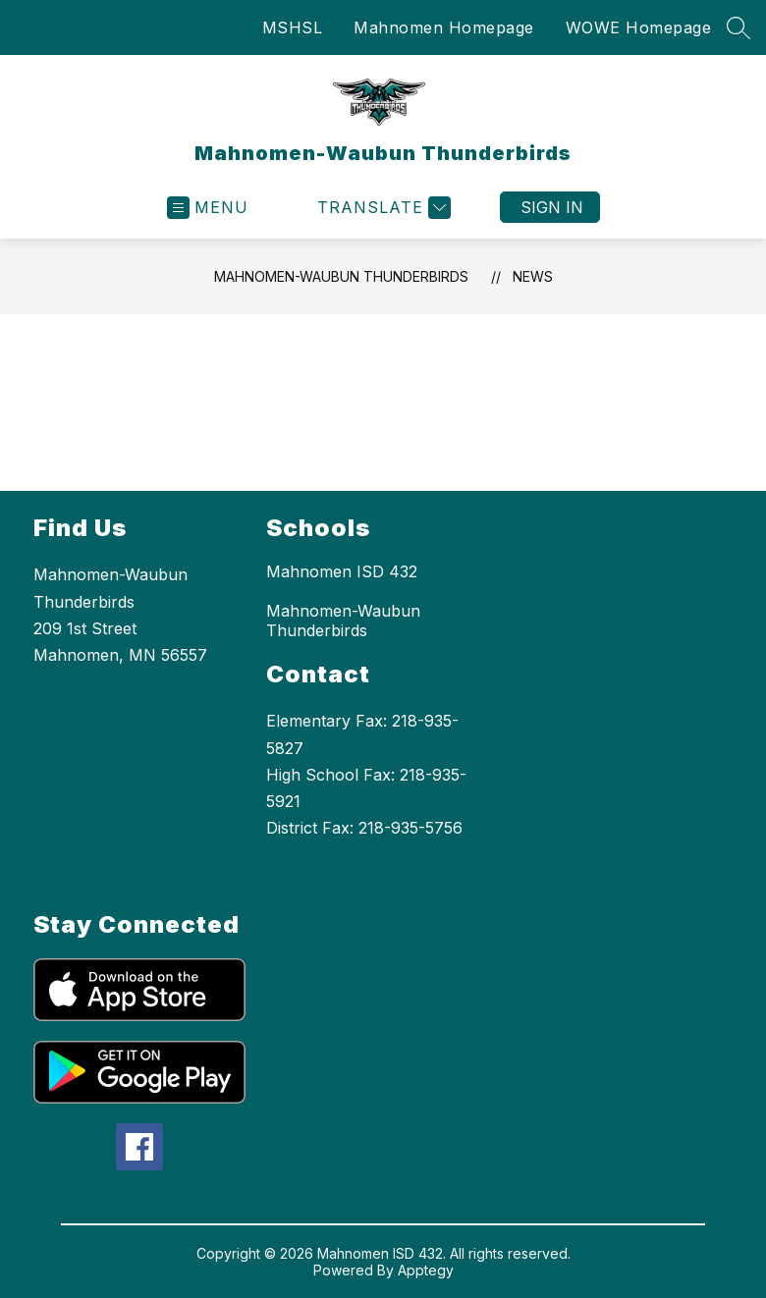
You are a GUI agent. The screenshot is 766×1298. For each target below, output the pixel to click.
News (533, 276)
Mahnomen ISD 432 (341, 571)
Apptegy (426, 1270)
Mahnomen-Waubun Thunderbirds (341, 276)
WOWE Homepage (639, 27)
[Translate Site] (381, 207)
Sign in (551, 207)
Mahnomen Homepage (444, 27)
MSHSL (292, 27)
